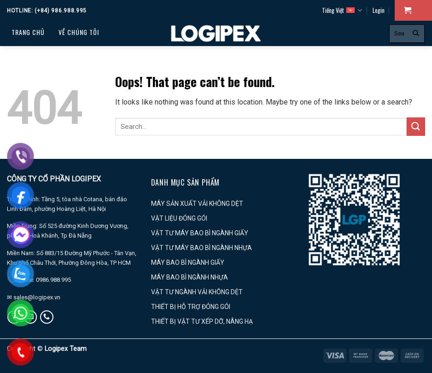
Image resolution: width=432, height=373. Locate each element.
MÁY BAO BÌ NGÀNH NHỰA (189, 277)
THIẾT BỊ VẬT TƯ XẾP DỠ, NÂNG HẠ (202, 321)
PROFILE (25, 78)
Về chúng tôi (78, 32)
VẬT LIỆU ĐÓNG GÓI (179, 218)
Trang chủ (28, 32)
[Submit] (415, 33)
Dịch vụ (75, 55)
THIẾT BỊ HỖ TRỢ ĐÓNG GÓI (190, 306)
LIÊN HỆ (98, 78)
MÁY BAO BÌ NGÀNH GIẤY (187, 262)
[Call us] (46, 317)
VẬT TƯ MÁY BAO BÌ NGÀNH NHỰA (201, 247)
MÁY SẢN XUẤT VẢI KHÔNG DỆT (197, 203)
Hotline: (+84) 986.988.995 (47, 10)
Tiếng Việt (342, 10)
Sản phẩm (31, 55)
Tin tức (62, 78)
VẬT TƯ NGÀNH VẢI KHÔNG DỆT (197, 292)
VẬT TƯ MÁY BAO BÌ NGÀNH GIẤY (199, 233)
